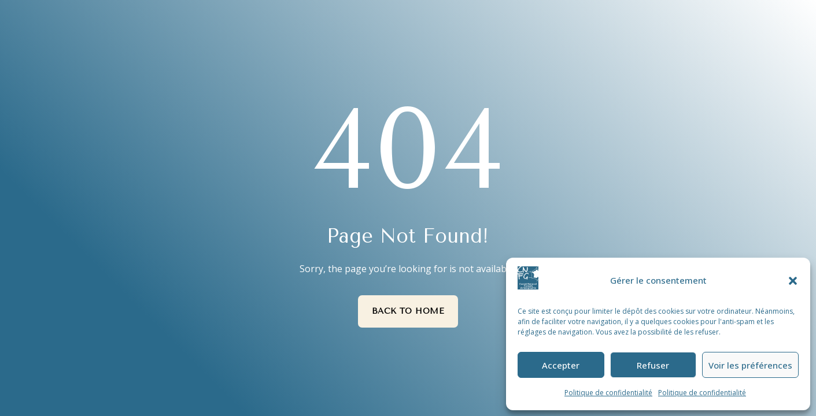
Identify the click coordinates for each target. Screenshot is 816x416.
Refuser (653, 365)
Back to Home (408, 311)
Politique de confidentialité (608, 393)
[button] (793, 281)
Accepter (560, 365)
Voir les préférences (750, 365)
